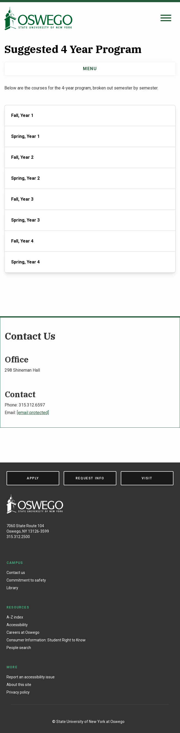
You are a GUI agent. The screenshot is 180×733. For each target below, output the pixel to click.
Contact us (16, 572)
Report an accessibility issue (31, 677)
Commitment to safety (26, 580)
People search (19, 647)
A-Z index (15, 617)
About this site (19, 684)
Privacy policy (18, 692)
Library (12, 588)
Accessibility (17, 625)
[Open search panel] (166, 18)
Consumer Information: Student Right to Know (46, 640)
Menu (90, 68)
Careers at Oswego (23, 632)
